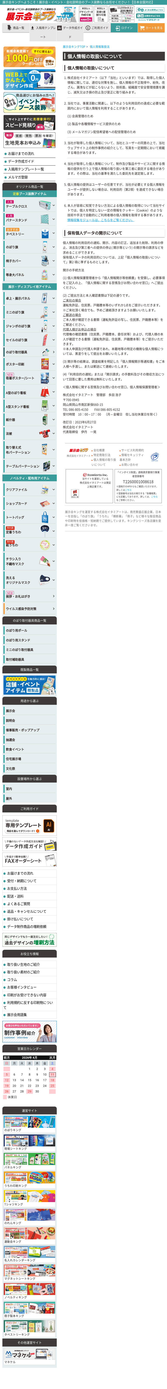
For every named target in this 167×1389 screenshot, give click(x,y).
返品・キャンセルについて (26, 911)
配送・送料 (15, 896)
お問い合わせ (129, 464)
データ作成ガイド (20, 161)
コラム (12, 979)
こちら (128, 489)
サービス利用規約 (132, 450)
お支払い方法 (17, 888)
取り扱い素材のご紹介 (23, 971)
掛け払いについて (20, 918)
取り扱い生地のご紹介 (23, 964)
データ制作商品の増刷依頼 (26, 926)
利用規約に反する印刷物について (28, 1005)
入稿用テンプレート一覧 (25, 169)
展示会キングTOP (74, 46)
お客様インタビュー (22, 987)
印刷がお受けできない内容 (26, 994)
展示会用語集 (17, 1014)
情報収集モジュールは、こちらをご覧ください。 (100, 220)
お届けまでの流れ (20, 153)
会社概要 (99, 450)
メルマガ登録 (17, 177)
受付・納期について (22, 880)
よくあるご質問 (18, 903)
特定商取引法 (102, 455)
